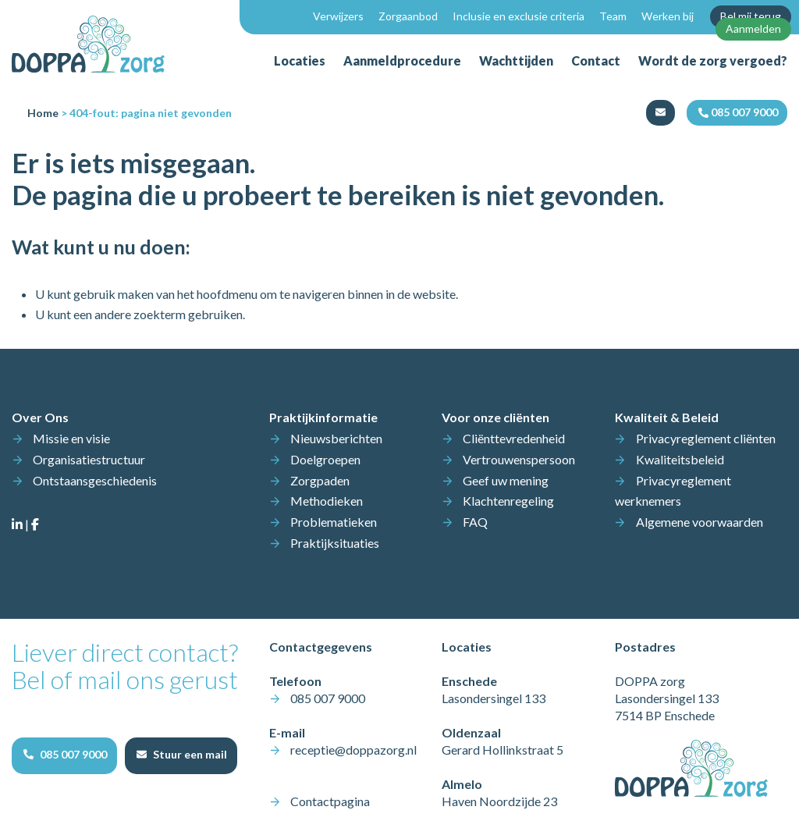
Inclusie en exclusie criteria (518, 16)
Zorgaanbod (408, 16)
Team (613, 16)
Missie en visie (71, 438)
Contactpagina (330, 801)
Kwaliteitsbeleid (680, 459)
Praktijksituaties (334, 542)
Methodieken (326, 500)
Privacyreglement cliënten (706, 438)
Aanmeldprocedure (402, 60)
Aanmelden (753, 28)
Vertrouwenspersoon (519, 459)
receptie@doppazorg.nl (353, 749)
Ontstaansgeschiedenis (95, 480)
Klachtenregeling (508, 500)
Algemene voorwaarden (699, 521)
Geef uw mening (506, 480)
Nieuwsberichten (336, 438)
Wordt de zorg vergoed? (712, 60)
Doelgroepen (325, 459)
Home (43, 112)
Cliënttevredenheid (514, 438)
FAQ (475, 521)
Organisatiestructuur (89, 459)
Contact (595, 60)
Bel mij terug (750, 16)
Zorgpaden (320, 480)
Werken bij (667, 16)
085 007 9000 (327, 698)
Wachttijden (516, 60)
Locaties (299, 60)
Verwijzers (338, 16)
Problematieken (333, 521)
